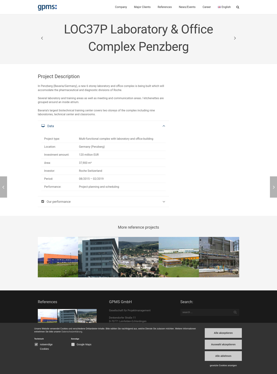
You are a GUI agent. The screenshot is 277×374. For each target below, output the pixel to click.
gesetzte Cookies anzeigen (223, 365)
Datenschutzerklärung (71, 331)
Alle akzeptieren (223, 333)
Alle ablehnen (223, 356)
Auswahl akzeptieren (223, 344)
